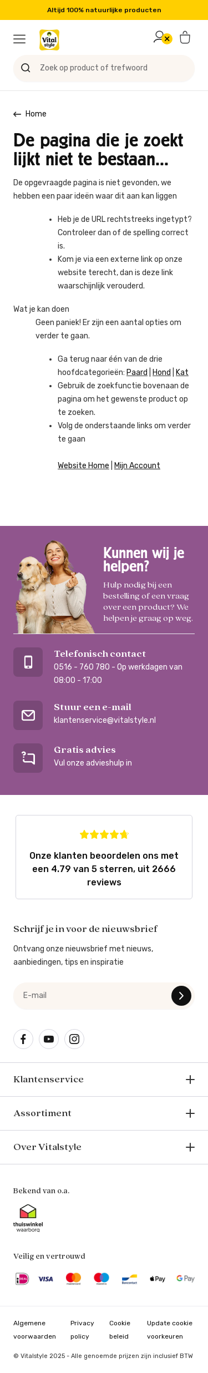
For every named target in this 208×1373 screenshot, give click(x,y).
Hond (162, 372)
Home (36, 114)
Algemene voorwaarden (34, 1329)
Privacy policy (82, 1329)
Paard (137, 372)
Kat (182, 372)
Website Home (83, 465)
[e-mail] (104, 995)
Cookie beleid (119, 1329)
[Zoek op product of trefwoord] (104, 68)
